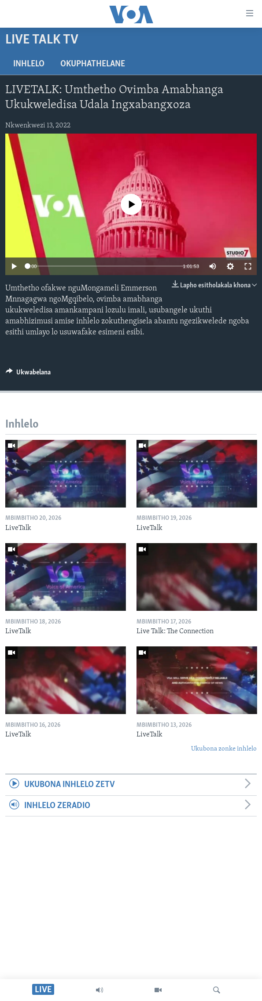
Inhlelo (28, 64)
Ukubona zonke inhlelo (224, 749)
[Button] (28, 374)
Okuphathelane (92, 64)
